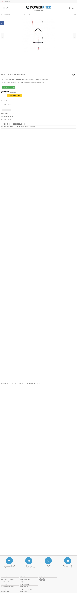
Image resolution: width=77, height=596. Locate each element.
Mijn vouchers (24, 591)
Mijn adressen (24, 586)
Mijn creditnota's (25, 584)
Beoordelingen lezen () (7, 116)
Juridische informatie (7, 582)
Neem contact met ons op (8, 579)
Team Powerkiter (6, 591)
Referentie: (3, 76)
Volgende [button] (74, 35)
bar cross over (6, 110)
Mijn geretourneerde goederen (29, 582)
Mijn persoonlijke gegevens (28, 589)
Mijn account (24, 576)
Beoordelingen (19, 124)
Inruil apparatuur (6, 589)
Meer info (6, 124)
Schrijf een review (6, 119)
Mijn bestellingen (25, 579)
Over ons (4, 584)
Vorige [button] (2, 35)
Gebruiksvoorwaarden (8, 586)
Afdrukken (5, 101)
